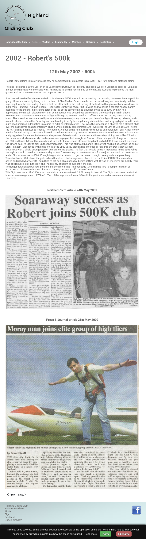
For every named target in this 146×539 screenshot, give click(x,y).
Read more (91, 534)
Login (135, 42)
